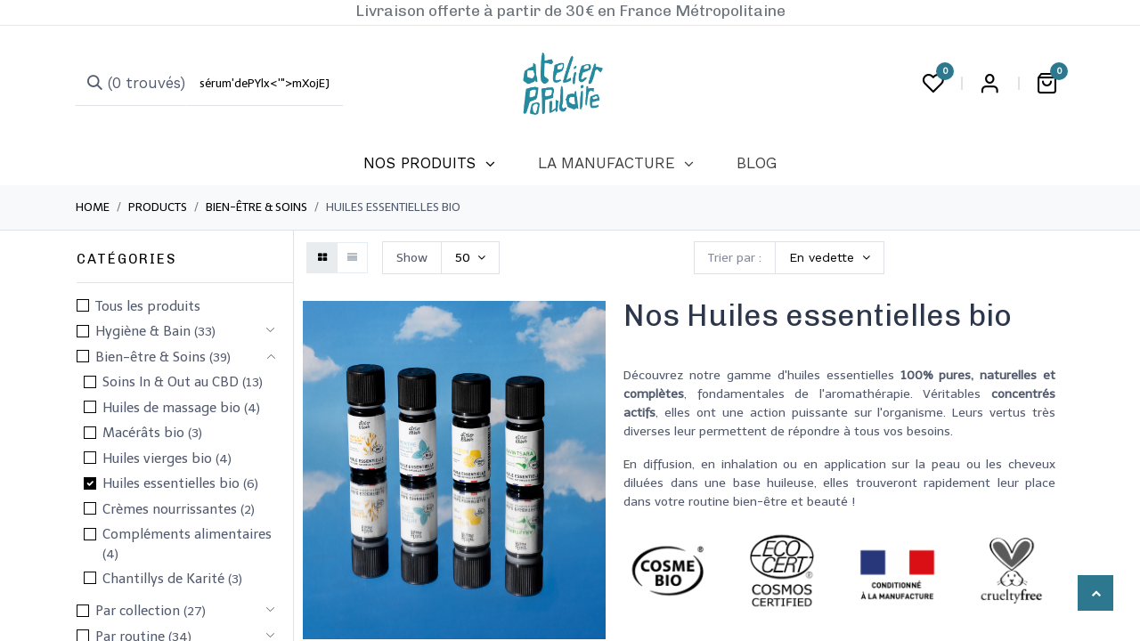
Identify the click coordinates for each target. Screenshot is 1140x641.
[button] (829, 257)
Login (989, 83)
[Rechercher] (130, 83)
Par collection (137, 611)
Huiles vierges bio (157, 458)
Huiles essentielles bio (171, 483)
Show (412, 257)
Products (157, 207)
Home (93, 207)
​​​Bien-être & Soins (256, 207)
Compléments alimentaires (187, 534)
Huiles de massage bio (171, 408)
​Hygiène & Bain (143, 331)
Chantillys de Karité (163, 579)
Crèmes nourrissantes (169, 509)
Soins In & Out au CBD (170, 382)
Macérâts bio (143, 433)
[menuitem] (429, 164)
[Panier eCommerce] (1046, 83)
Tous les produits (147, 306)
